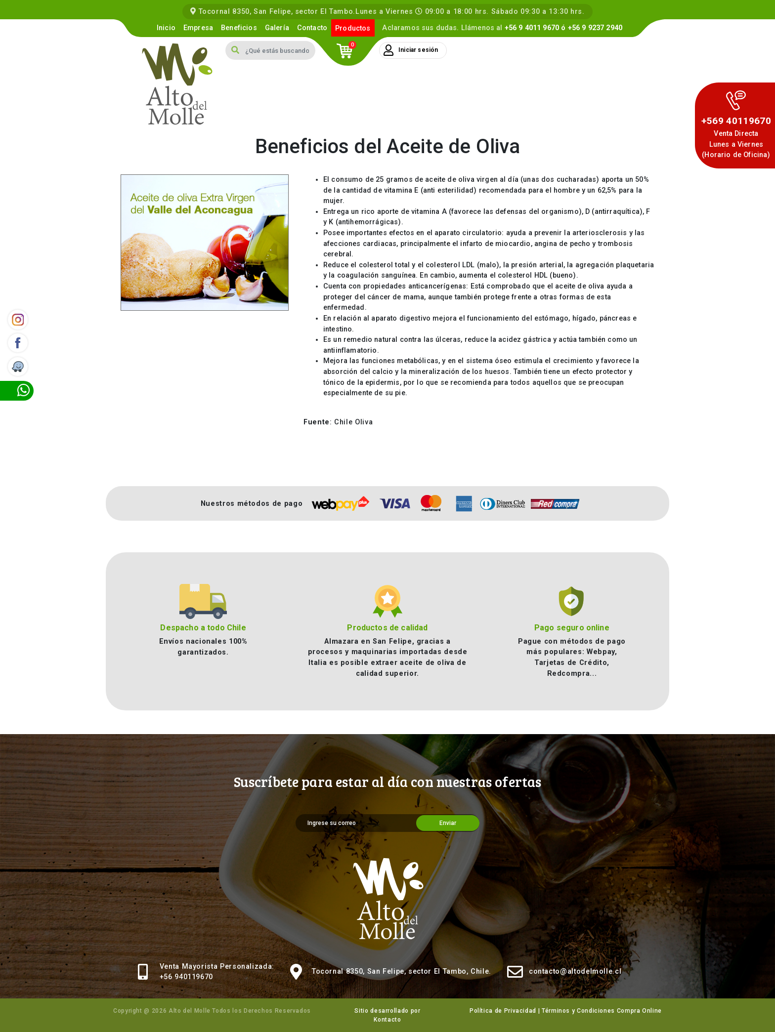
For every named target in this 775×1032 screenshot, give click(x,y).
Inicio (166, 28)
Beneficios (239, 28)
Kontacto (387, 1019)
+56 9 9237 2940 (595, 28)
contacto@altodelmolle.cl (575, 971)
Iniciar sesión (411, 50)
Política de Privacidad (503, 1010)
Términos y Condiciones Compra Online (602, 1010)
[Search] (280, 50)
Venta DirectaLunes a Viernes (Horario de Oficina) (736, 144)
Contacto (312, 28)
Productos (352, 28)
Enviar (447, 823)
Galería (277, 28)
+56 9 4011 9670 (532, 28)
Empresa (198, 28)
